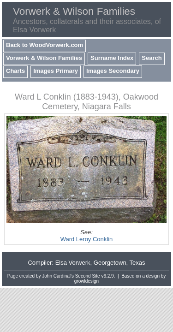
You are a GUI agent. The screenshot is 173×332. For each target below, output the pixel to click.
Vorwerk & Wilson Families (44, 57)
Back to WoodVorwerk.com (44, 45)
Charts (15, 70)
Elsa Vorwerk (72, 262)
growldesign (86, 281)
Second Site (87, 276)
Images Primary (55, 70)
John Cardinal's (58, 276)
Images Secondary (112, 70)
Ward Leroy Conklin (86, 239)
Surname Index (111, 57)
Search (151, 57)
